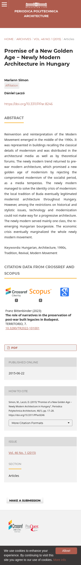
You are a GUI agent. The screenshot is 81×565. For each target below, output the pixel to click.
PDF (13, 347)
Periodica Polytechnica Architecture (36, 13)
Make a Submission (25, 500)
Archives (23, 39)
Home (9, 39)
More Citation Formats (27, 423)
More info (59, 560)
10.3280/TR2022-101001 (22, 328)
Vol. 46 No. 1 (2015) (47, 39)
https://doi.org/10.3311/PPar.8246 (28, 104)
